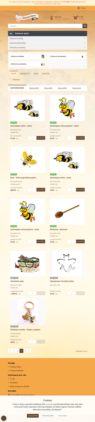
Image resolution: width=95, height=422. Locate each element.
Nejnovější (62, 88)
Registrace (66, 19)
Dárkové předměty (18, 43)
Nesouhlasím (47, 416)
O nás (12, 378)
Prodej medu (15, 366)
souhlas (48, 404)
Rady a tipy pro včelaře (20, 386)
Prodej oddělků (16, 370)
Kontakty (14, 382)
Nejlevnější (34, 88)
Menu (81, 8)
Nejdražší (48, 88)
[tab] (14, 73)
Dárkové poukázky (18, 47)
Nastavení (62, 416)
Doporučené (17, 88)
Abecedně (77, 88)
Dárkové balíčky (17, 38)
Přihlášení (58, 19)
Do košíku (40, 138)
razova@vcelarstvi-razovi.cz (23, 395)
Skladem (16, 79)
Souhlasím (32, 416)
